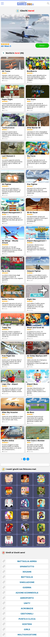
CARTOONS (41, 479)
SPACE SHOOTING (25, 504)
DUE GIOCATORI (41, 541)
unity (27, 603)
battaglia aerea (27, 561)
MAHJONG (9, 516)
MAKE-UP (9, 479)
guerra (27, 587)
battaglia (27, 577)
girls (27, 629)
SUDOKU (25, 516)
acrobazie (27, 608)
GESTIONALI (41, 504)
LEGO (9, 492)
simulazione (27, 582)
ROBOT (9, 528)
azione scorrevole (27, 593)
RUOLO (25, 528)
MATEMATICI (9, 541)
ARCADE (41, 516)
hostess (27, 624)
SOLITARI (9, 504)
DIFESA (41, 528)
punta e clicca (27, 619)
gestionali (27, 613)
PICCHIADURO (25, 479)
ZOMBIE (41, 492)
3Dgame (27, 572)
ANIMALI (25, 541)
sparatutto (27, 566)
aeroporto (27, 598)
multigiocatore (27, 634)
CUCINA (25, 492)
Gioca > (42, 45)
